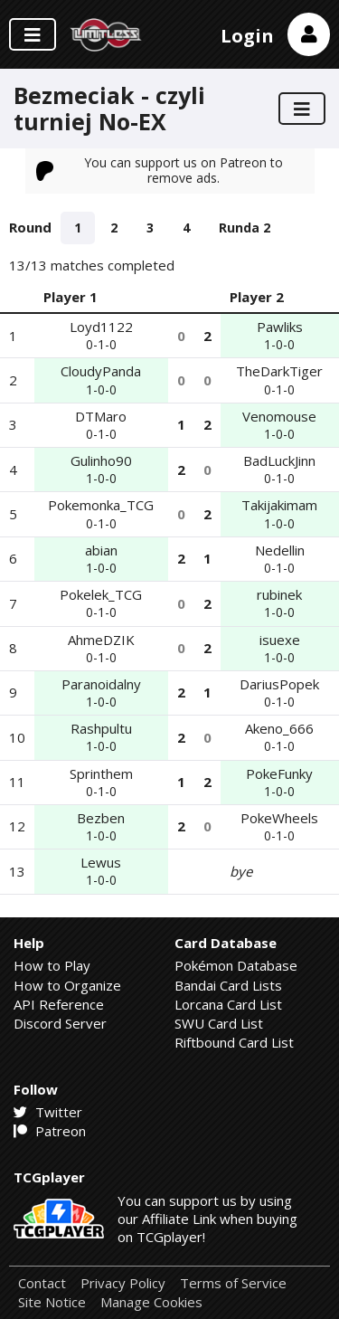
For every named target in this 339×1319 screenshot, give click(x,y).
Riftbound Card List (234, 1042)
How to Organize (67, 985)
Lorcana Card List (228, 1004)
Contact (42, 1283)
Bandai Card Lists (228, 985)
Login (247, 36)
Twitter (48, 1112)
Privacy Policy (122, 1283)
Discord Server (60, 1023)
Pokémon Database (235, 965)
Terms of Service (233, 1283)
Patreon (50, 1131)
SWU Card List (218, 1023)
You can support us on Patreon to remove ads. (160, 169)
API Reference (59, 1004)
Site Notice (52, 1302)
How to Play (52, 965)
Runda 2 (244, 227)
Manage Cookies (151, 1302)
